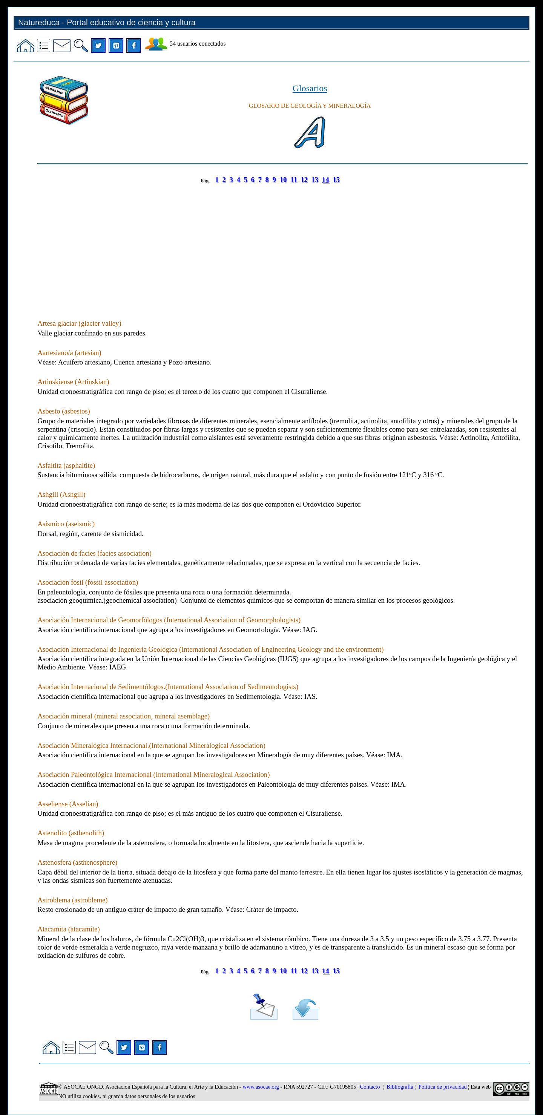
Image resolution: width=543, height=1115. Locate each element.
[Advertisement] (263, 244)
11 (293, 180)
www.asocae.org (260, 1087)
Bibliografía (400, 1087)
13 (315, 180)
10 (283, 180)
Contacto (370, 1087)
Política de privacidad (443, 1087)
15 (336, 180)
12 (304, 180)
